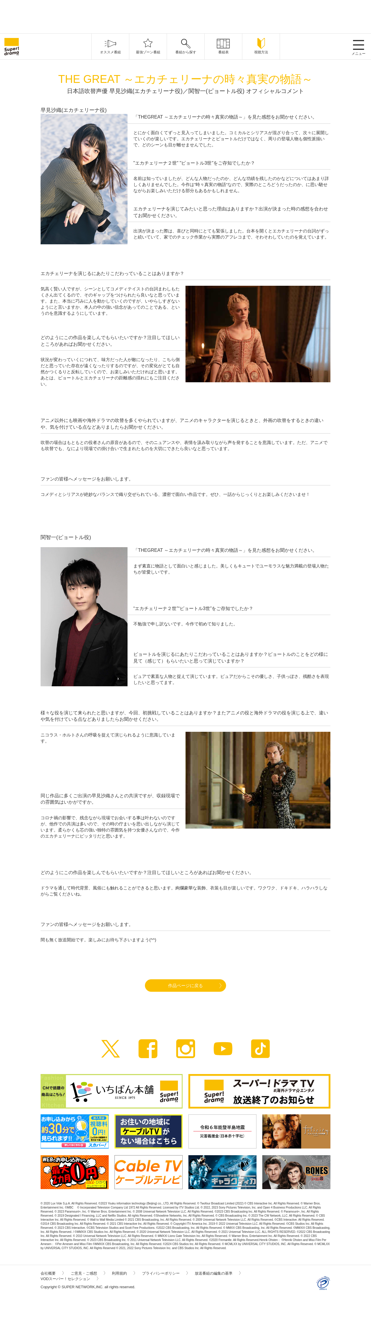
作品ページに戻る (185, 985)
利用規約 (123, 1273)
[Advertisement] (185, 16)
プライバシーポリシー (165, 1273)
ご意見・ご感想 (88, 1273)
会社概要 (52, 1273)
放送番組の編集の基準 (218, 1273)
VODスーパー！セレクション (69, 1279)
